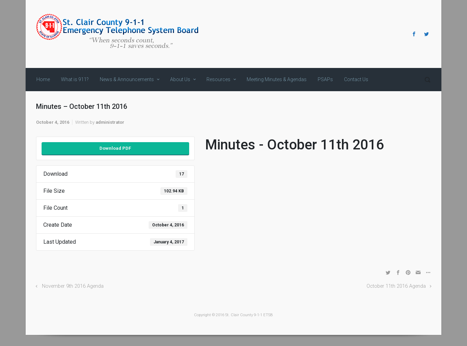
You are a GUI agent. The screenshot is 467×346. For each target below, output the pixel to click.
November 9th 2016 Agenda (73, 286)
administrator (110, 122)
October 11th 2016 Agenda (396, 286)
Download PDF (115, 148)
